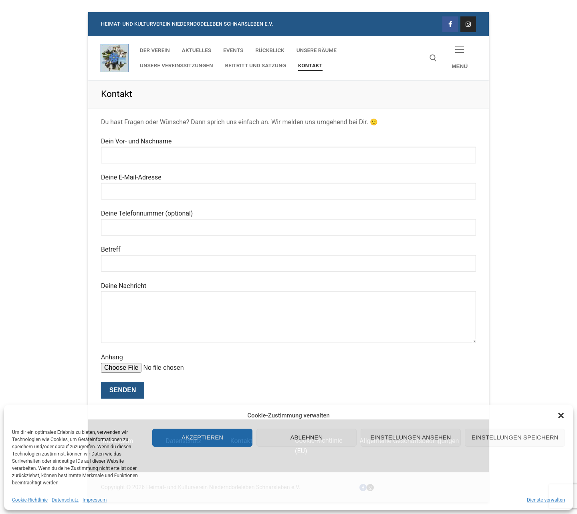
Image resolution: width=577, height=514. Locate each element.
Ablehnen (307, 437)
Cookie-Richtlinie (30, 500)
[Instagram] (468, 24)
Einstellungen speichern (515, 437)
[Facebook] (450, 24)
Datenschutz (65, 500)
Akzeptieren (202, 437)
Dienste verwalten (546, 500)
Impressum (95, 500)
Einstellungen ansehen (411, 437)
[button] (561, 415)
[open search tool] (433, 58)
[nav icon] (459, 58)
